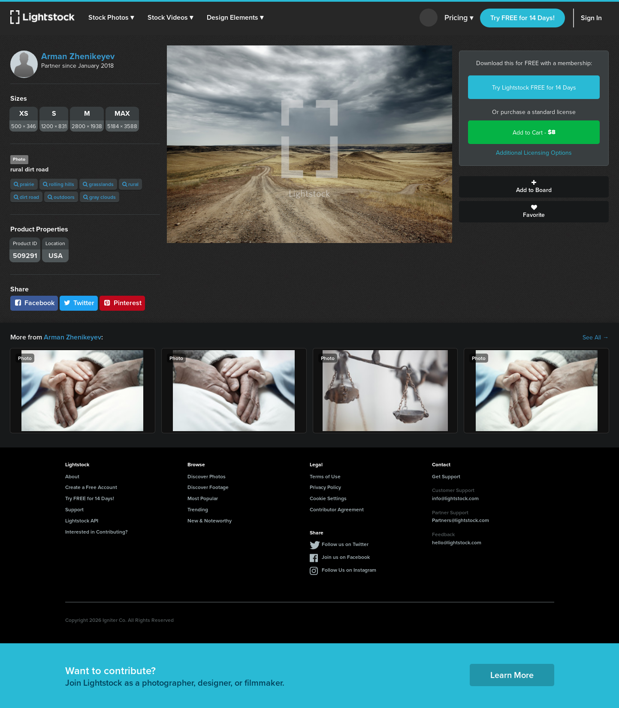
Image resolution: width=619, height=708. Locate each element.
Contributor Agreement (337, 509)
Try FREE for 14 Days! (522, 18)
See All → (596, 337)
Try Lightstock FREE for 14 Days (534, 87)
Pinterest (122, 303)
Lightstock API (81, 520)
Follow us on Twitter (345, 544)
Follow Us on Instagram (349, 569)
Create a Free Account (91, 487)
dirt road (26, 197)
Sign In (591, 18)
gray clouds (99, 197)
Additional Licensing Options (534, 152)
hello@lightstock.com (456, 542)
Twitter (79, 303)
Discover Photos (206, 476)
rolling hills (58, 184)
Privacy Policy (325, 487)
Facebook (34, 303)
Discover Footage (208, 487)
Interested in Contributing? (96, 531)
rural (130, 184)
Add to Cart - (534, 132)
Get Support (446, 476)
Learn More (512, 675)
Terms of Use (325, 476)
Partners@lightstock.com (460, 520)
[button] (111, 17)
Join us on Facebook (346, 557)
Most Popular (202, 498)
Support (74, 509)
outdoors (61, 197)
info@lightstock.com (455, 498)
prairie (24, 184)
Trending (197, 509)
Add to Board (533, 187)
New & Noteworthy (209, 520)
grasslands (98, 184)
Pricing (458, 18)
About (72, 476)
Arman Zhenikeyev (78, 56)
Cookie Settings (328, 498)
